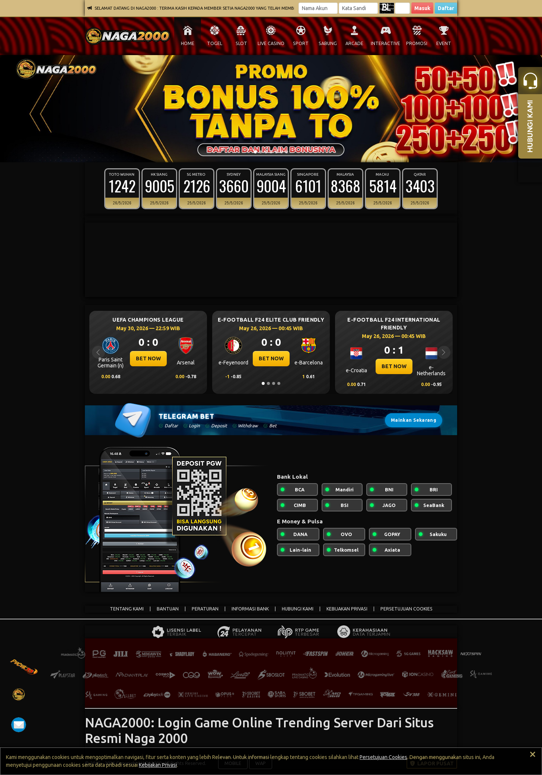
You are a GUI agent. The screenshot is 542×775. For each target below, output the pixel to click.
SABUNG (328, 43)
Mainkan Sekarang (413, 420)
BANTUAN (168, 608)
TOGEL (214, 43)
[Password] (358, 8)
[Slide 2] (260, 152)
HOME (187, 43)
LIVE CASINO (271, 43)
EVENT (443, 43)
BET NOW (148, 358)
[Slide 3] (265, 152)
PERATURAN (205, 608)
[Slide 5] (276, 152)
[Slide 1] (255, 152)
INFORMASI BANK (250, 608)
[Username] (318, 8)
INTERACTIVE (385, 43)
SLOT (241, 43)
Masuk (422, 8)
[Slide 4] (271, 152)
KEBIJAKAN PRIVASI (346, 608)
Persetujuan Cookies (383, 757)
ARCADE (354, 43)
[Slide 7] (286, 152)
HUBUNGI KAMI (297, 608)
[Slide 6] (281, 152)
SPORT (301, 43)
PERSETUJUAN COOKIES (406, 608)
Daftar (446, 8)
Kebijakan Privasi (158, 765)
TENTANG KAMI (127, 608)
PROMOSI (416, 43)
